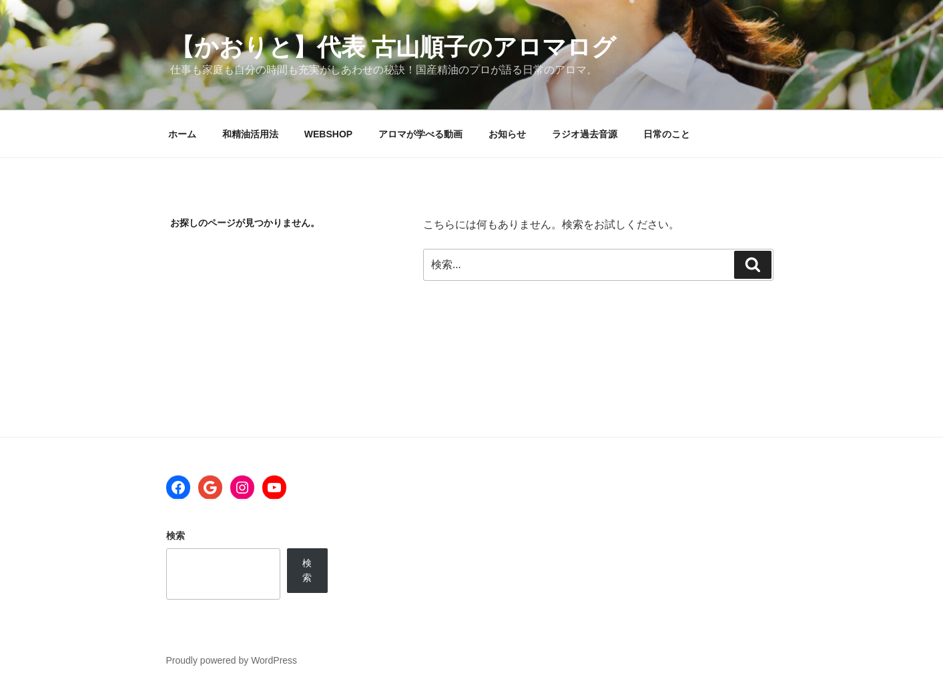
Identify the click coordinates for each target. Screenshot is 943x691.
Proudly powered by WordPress (232, 660)
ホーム (182, 134)
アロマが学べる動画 (420, 134)
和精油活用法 (250, 134)
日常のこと (666, 134)
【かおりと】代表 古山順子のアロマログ (393, 47)
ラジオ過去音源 (584, 134)
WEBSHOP (328, 134)
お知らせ (507, 134)
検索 (175, 535)
